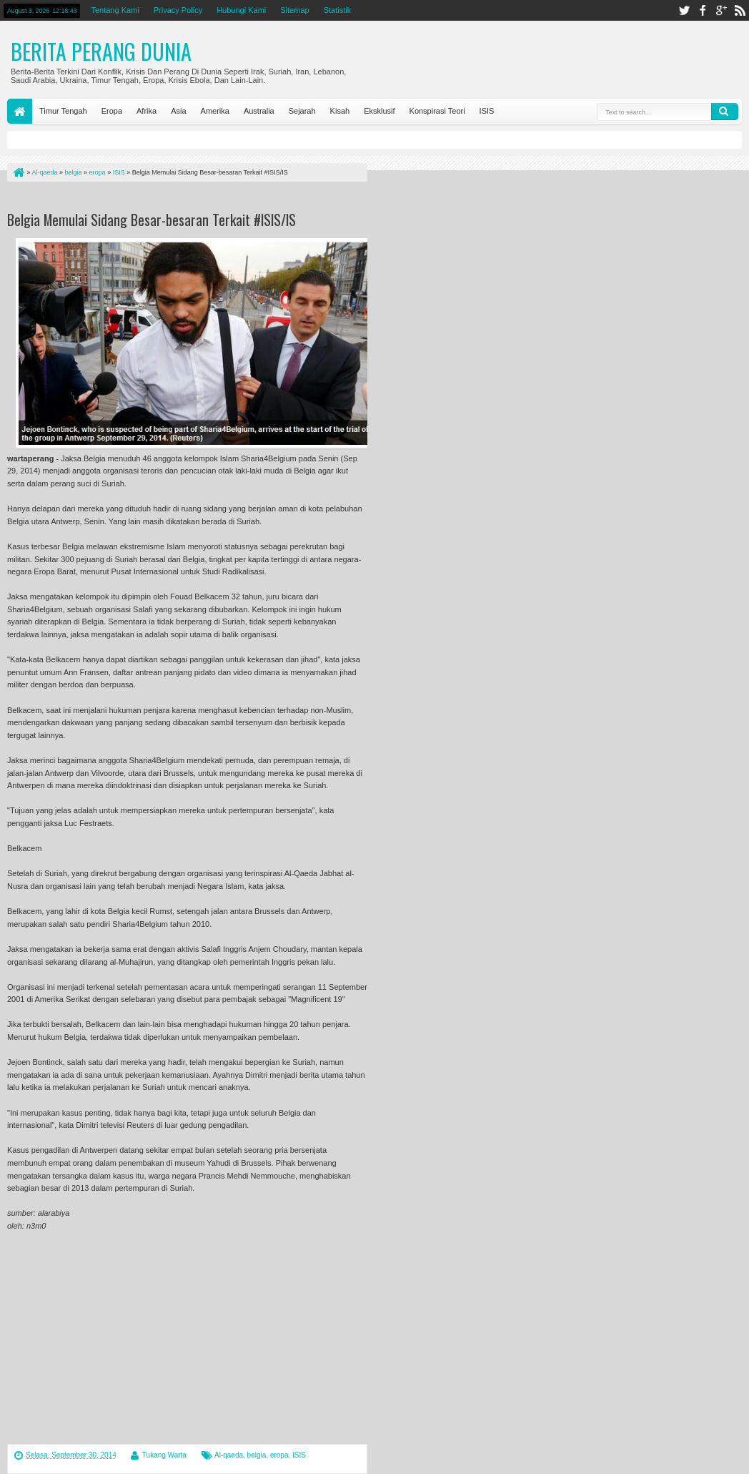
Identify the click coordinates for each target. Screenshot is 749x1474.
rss (739, 10)
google (721, 10)
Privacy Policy (178, 10)
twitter (684, 10)
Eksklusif (379, 111)
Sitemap (294, 10)
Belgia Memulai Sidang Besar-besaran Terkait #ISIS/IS (151, 219)
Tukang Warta (164, 1455)
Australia (259, 111)
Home (19, 111)
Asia (178, 111)
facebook (702, 10)
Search (724, 111)
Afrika (147, 111)
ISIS (487, 111)
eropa (279, 1455)
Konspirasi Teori (437, 111)
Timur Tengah (63, 111)
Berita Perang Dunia (101, 51)
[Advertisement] (174, 199)
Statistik (338, 10)
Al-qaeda (228, 1455)
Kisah (340, 111)
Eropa (111, 111)
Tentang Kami (115, 10)
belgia (257, 1455)
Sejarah (302, 111)
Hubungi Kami (241, 10)
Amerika (215, 111)
